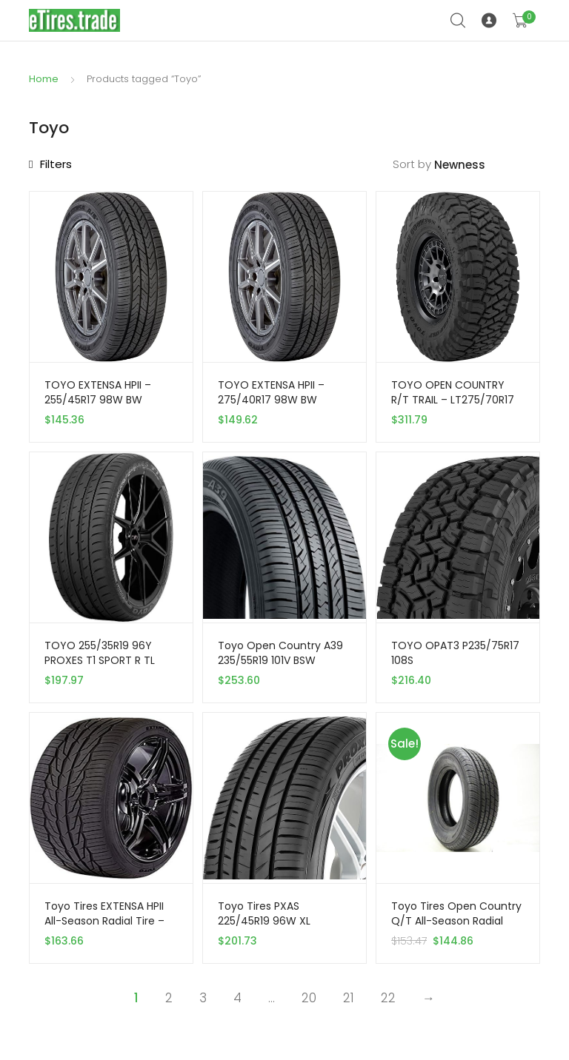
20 (309, 998)
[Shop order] (487, 165)
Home (44, 79)
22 (388, 998)
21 (348, 998)
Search (458, 20)
